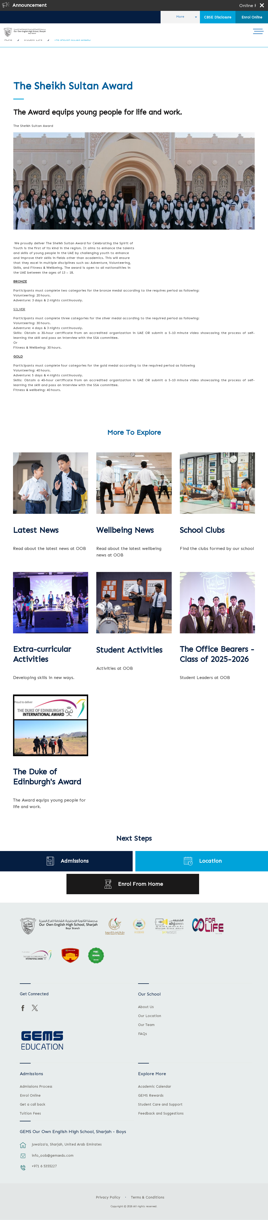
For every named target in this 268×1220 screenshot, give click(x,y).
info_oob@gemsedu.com (53, 1155)
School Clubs (202, 530)
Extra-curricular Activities (42, 654)
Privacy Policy (108, 1197)
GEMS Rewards (150, 1095)
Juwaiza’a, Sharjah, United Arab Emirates (66, 1144)
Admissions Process (36, 1086)
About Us (146, 1007)
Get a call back (32, 1104)
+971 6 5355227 (44, 1166)
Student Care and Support (160, 1104)
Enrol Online (251, 17)
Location (210, 861)
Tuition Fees (30, 1113)
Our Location (149, 1016)
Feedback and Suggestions (160, 1113)
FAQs (142, 1034)
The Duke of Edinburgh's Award (47, 777)
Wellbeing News (125, 530)
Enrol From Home (140, 884)
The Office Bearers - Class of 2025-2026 (217, 654)
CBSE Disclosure (217, 17)
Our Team (146, 1025)
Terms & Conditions (147, 1197)
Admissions (74, 861)
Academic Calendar (154, 1086)
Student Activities (129, 650)
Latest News (36, 530)
